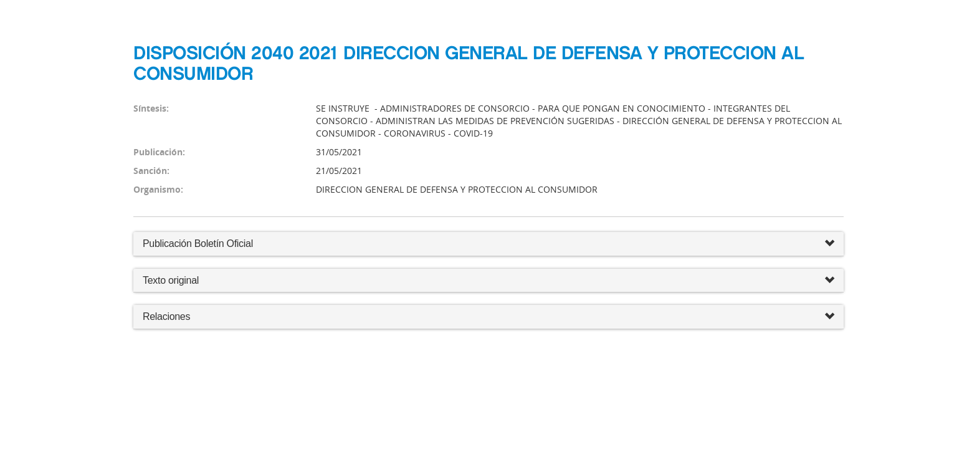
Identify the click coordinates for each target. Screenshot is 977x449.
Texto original (171, 280)
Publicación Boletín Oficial (198, 243)
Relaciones (488, 317)
